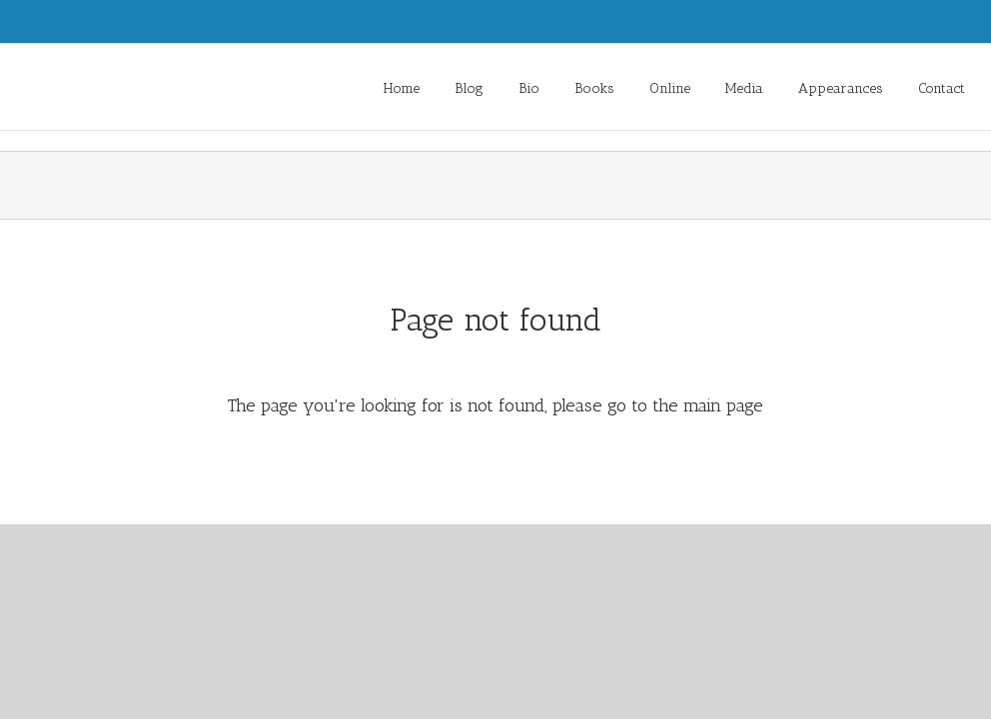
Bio (528, 88)
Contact (941, 88)
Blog (469, 88)
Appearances (840, 88)
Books (594, 88)
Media (744, 88)
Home (402, 88)
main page (723, 405)
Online (669, 88)
